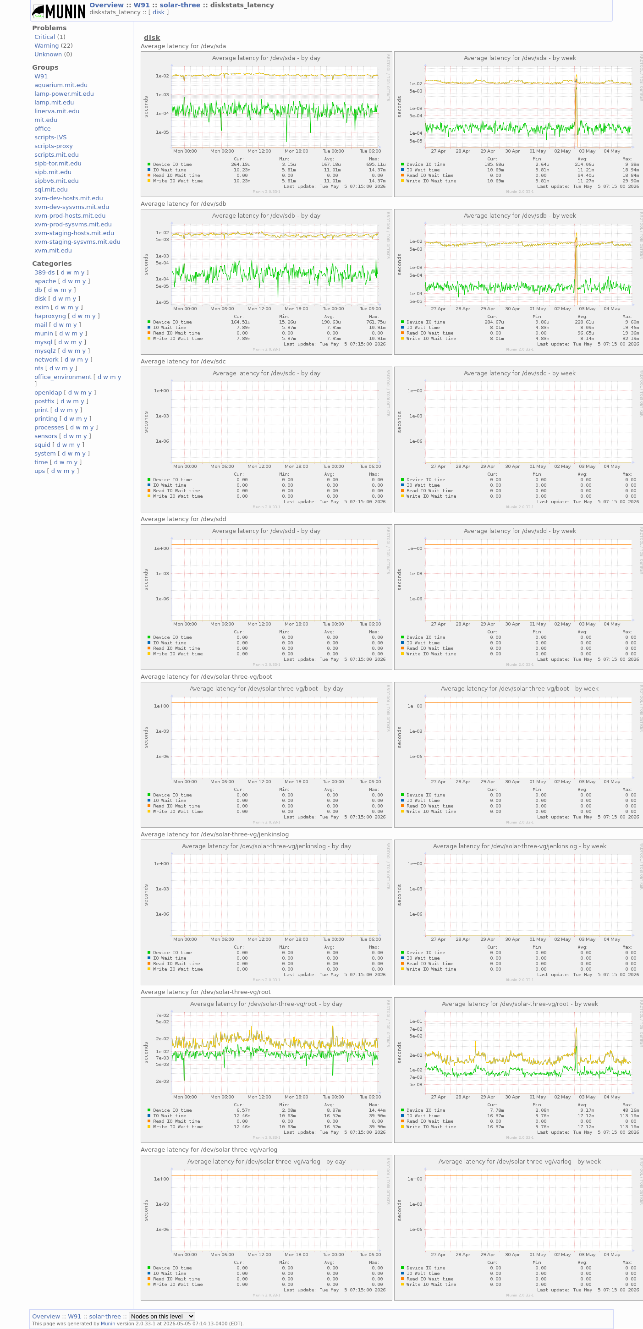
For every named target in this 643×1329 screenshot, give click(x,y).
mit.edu (45, 119)
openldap (48, 392)
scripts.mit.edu (56, 154)
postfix (44, 401)
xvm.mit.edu (53, 250)
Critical (44, 36)
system (45, 453)
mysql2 (45, 350)
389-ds (44, 272)
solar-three (181, 5)
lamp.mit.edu (54, 102)
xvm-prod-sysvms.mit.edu (73, 224)
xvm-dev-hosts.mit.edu (68, 198)
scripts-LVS (50, 137)
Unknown (48, 54)
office (42, 128)
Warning (46, 45)
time (41, 462)
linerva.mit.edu (56, 111)
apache (45, 281)
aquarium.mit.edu (61, 85)
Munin (108, 1323)
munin (43, 333)
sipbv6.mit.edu (56, 180)
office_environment (63, 376)
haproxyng (50, 316)
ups (39, 470)
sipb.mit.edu (52, 172)
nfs (39, 368)
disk (159, 12)
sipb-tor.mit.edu (58, 163)
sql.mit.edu (51, 189)
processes (49, 427)
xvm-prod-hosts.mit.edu (69, 215)
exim (41, 307)
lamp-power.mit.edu (64, 93)
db (38, 289)
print (41, 409)
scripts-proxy (53, 146)
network (46, 359)
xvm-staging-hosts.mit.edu (74, 233)
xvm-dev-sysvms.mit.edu (71, 206)
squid (42, 444)
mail (40, 324)
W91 (143, 5)
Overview (107, 5)
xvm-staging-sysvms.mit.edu (77, 241)
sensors (45, 436)
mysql (43, 342)
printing (45, 418)
